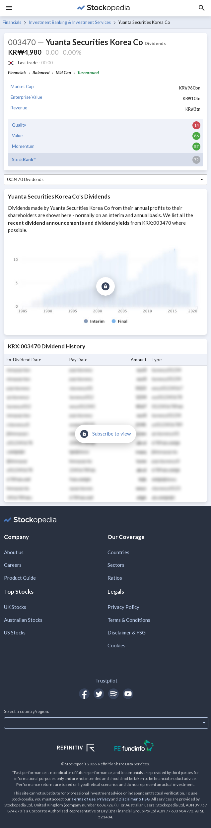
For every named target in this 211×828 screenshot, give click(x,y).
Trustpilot (106, 680)
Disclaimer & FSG (126, 632)
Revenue (19, 107)
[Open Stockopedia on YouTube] (128, 693)
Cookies (116, 645)
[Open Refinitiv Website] (83, 748)
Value (17, 135)
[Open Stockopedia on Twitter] (99, 693)
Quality (19, 125)
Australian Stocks (23, 620)
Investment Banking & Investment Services (70, 22)
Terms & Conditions (128, 620)
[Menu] (9, 8)
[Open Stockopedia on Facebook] (84, 693)
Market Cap (22, 86)
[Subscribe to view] (105, 286)
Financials (12, 22)
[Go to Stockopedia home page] (103, 8)
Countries (118, 552)
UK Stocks (15, 607)
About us (14, 552)
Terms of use (83, 799)
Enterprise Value (26, 97)
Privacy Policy (123, 607)
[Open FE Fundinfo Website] (134, 746)
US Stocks (15, 632)
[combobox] (105, 179)
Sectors (115, 565)
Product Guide (20, 578)
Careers (13, 565)
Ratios (114, 578)
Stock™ (24, 159)
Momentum (23, 146)
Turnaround (88, 72)
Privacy (103, 799)
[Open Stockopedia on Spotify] (113, 693)
